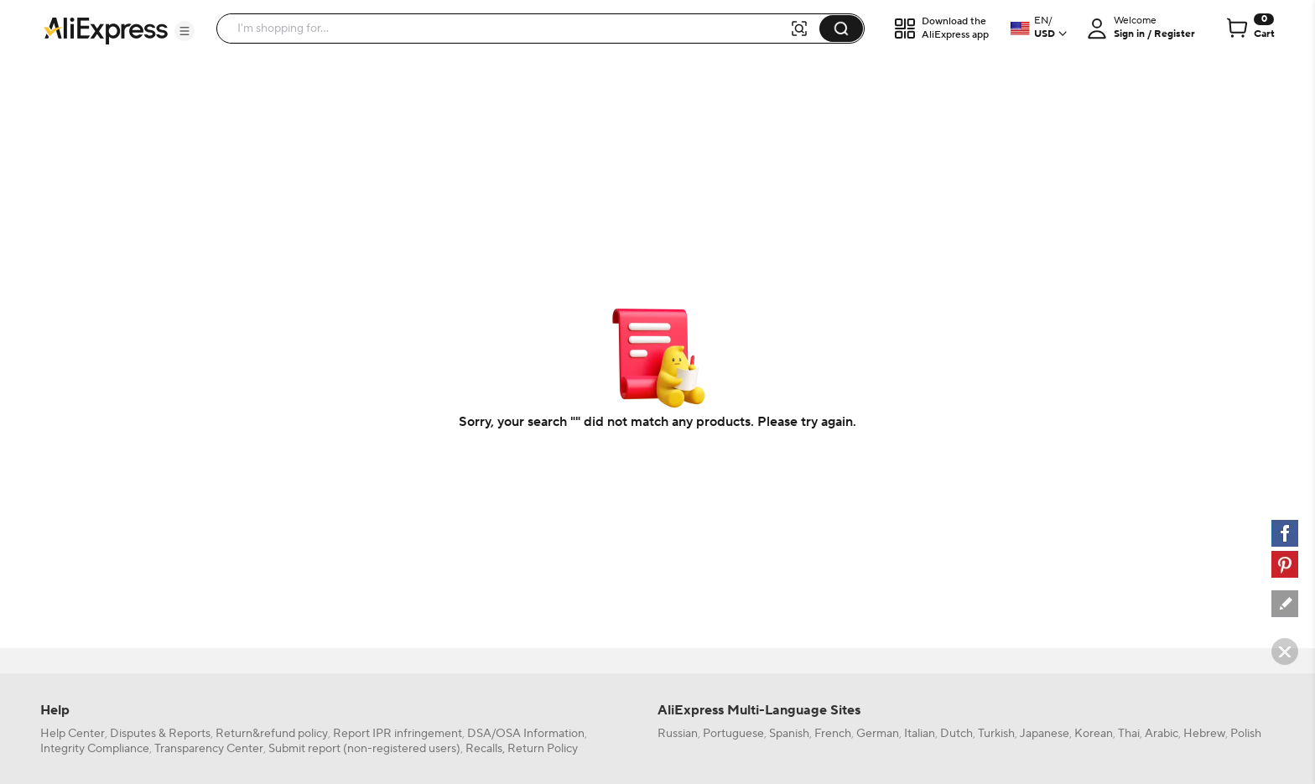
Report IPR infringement (397, 733)
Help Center (72, 733)
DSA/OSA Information (526, 733)
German (877, 733)
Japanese (1044, 733)
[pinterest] (1284, 564)
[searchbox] (509, 28)
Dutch (956, 733)
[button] (184, 31)
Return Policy (542, 748)
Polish (1245, 733)
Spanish (789, 733)
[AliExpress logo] (105, 29)
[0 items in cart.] (1249, 28)
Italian (919, 733)
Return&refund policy (272, 733)
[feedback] (1284, 603)
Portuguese (733, 733)
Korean (1093, 733)
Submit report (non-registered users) (364, 748)
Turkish (996, 733)
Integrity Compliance (94, 748)
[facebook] (1284, 533)
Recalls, (485, 748)
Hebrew (1204, 733)
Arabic (1161, 733)
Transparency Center (208, 748)
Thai (1129, 733)
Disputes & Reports (160, 733)
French (832, 733)
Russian (678, 733)
